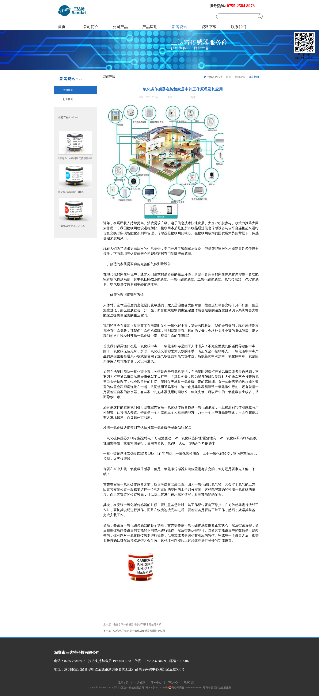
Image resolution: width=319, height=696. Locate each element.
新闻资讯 (240, 76)
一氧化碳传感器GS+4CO (71, 225)
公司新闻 (254, 76)
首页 (61, 27)
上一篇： (133, 624)
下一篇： (134, 630)
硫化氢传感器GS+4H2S (71, 192)
